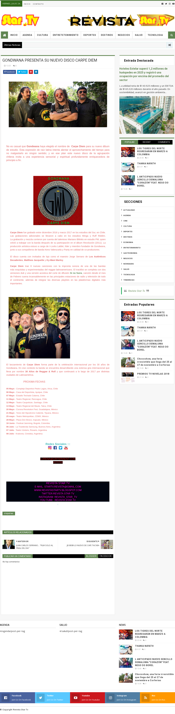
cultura (127, 226)
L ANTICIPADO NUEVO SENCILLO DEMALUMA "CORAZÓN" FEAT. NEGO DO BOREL (153, 662)
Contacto (38, 4)
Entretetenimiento (66, 35)
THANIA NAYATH (146, 163)
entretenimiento (131, 247)
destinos (127, 237)
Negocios (124, 35)
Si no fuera (76, 273)
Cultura (42, 35)
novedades (128, 264)
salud (126, 269)
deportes (127, 231)
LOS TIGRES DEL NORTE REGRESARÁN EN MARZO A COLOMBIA (152, 151)
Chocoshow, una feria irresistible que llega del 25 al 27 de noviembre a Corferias (154, 362)
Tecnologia (155, 35)
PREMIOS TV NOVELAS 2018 (153, 374)
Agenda (27, 35)
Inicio (27, 4)
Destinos (107, 35)
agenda (127, 215)
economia (128, 242)
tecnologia (129, 274)
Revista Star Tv (136, 291)
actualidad (129, 210)
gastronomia (130, 253)
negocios (128, 258)
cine (125, 221)
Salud (139, 35)
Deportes (89, 35)
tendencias (128, 280)
